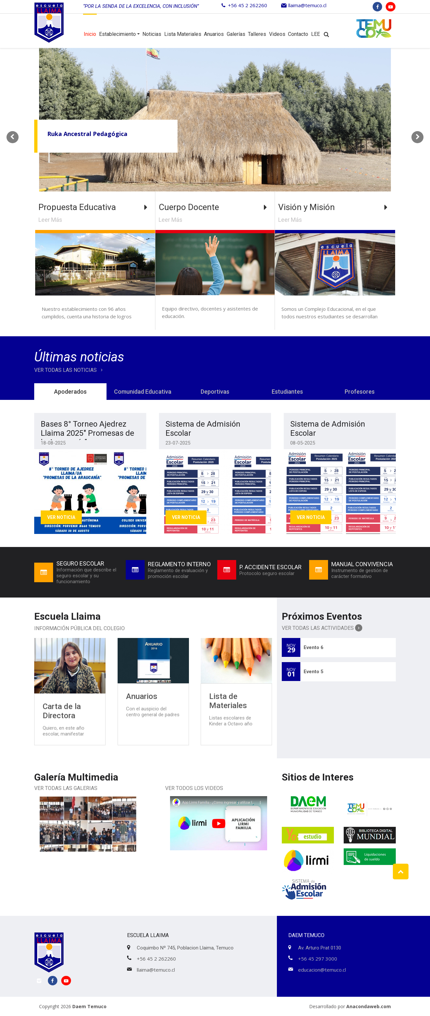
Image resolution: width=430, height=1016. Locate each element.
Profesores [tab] (360, 391)
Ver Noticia (61, 517)
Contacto (298, 34)
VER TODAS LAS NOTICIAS (69, 370)
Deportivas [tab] (215, 391)
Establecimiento (117, 34)
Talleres (257, 34)
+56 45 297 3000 (317, 958)
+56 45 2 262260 (247, 5)
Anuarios (214, 34)
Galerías (236, 34)
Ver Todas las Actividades (322, 627)
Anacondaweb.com (368, 1006)
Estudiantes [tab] (287, 391)
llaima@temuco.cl (307, 5)
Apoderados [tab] (70, 391)
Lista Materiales (182, 34)
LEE (315, 34)
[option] (215, 136)
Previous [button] (13, 136)
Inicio (90, 34)
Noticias (151, 34)
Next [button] (417, 136)
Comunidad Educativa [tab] (142, 391)
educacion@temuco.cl (322, 969)
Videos (277, 34)
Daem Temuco (89, 1006)
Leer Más (50, 219)
